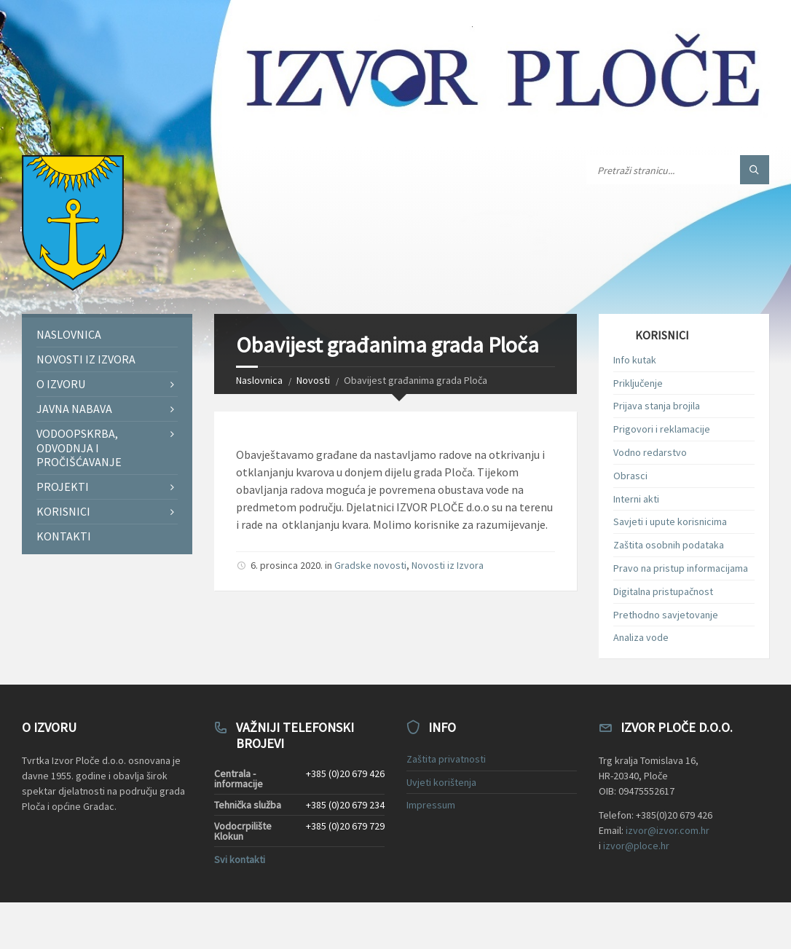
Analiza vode (641, 637)
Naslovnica (259, 380)
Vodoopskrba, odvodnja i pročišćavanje (79, 447)
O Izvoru (60, 384)
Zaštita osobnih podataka (668, 544)
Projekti (62, 486)
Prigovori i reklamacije (661, 429)
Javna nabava (74, 408)
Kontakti (63, 536)
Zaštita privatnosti (446, 758)
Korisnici (63, 511)
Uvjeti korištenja (441, 782)
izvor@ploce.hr (636, 845)
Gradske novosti (370, 565)
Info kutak (634, 359)
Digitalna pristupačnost (663, 591)
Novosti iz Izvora (448, 565)
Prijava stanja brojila (656, 405)
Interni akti (636, 498)
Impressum (430, 804)
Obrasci (630, 475)
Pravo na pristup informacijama (680, 568)
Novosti (313, 380)
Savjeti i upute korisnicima (670, 521)
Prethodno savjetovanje (665, 614)
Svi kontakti (239, 859)
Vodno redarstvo (650, 452)
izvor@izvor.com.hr (667, 830)
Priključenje (638, 383)
